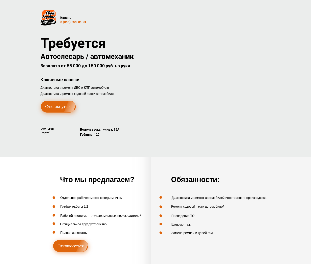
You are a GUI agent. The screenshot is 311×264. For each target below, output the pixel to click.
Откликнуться (58, 106)
